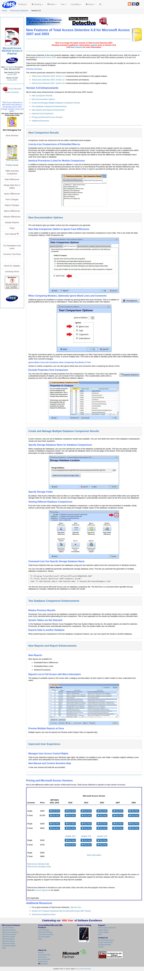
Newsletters (44, 964)
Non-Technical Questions (106, 940)
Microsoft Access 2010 (47, 57)
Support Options (103, 930)
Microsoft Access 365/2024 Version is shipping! (12, 51)
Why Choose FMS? (44, 959)
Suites (4, 948)
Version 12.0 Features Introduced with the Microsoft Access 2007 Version (61, 911)
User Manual (12, 234)
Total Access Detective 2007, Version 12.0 (49, 83)
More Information (94, 855)
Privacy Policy (80, 968)
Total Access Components (10, 932)
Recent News (42, 957)
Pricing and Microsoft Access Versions (47, 117)
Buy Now (54, 811)
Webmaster (88, 968)
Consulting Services (44, 955)
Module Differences (12, 217)
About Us (41, 952)
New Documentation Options (43, 99)
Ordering (37, 4)
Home (4, 11)
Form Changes (12, 199)
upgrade (93, 45)
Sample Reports (12, 222)
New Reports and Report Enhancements (48, 110)
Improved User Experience (42, 113)
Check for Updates (12, 266)
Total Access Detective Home (43, 914)
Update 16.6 (70, 836)
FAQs (12, 228)
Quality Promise (43, 961)
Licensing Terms (12, 271)
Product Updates (103, 932)
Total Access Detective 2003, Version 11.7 (49, 80)
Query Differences (12, 194)
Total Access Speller (8, 941)
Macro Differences (12, 211)
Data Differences (12, 179)
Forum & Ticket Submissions (107, 928)
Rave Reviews (12, 135)
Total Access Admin (8, 928)
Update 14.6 (102, 836)
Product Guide (12, 165)
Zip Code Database (44, 936)
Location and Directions (105, 942)
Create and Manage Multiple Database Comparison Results (56, 103)
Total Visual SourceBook (45, 934)
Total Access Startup (8, 943)
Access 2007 (12, 74)
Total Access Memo (8, 939)
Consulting (76, 4)
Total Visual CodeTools (45, 932)
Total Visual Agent (43, 930)
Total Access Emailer (8, 936)
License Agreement (43, 890)
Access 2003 (12, 80)
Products (22, 4)
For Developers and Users (12, 247)
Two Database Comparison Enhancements (49, 106)
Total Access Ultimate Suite (38, 864)
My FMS (100, 947)
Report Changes (12, 205)
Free (63, 4)
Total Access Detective (19, 11)
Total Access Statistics (9, 945)
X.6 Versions (9, 67)
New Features (77, 47)
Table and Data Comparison (12, 172)
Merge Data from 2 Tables (12, 186)
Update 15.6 (86, 836)
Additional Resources (40, 121)
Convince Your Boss (12, 254)
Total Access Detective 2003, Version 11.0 (49, 76)
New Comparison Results (42, 96)
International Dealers (104, 944)
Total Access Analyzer (9, 930)
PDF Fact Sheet (13, 160)
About (90, 4)
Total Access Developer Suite (39, 867)
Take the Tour (75, 907)
